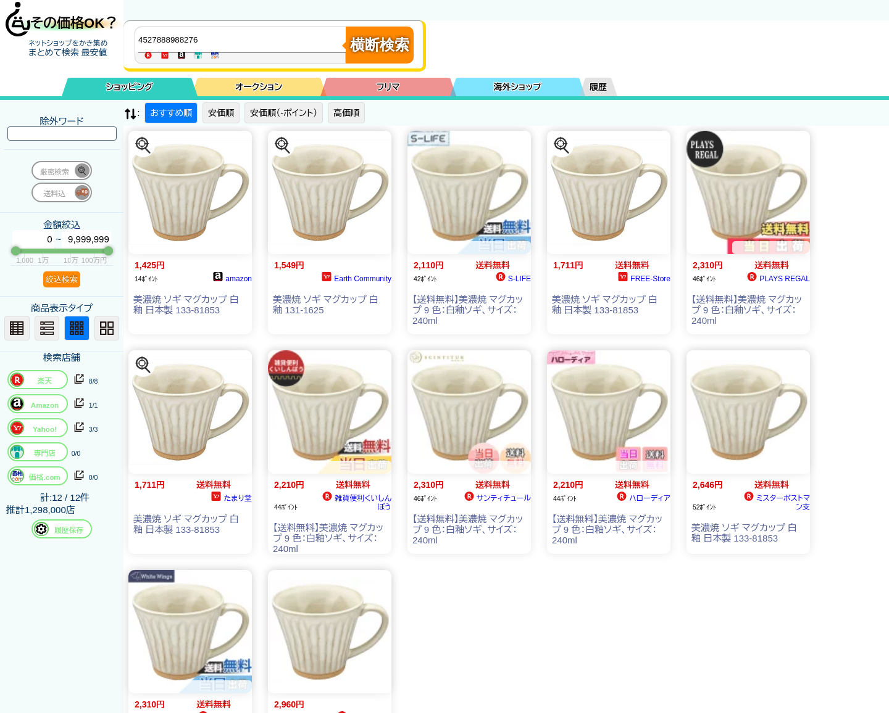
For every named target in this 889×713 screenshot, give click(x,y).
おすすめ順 (171, 113)
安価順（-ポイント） (283, 113)
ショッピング (129, 87)
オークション (258, 87)
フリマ (388, 87)
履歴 (598, 87)
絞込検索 (62, 279)
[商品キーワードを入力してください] (243, 39)
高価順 (346, 113)
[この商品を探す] (143, 145)
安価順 (221, 113)
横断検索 (379, 44)
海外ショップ (517, 87)
